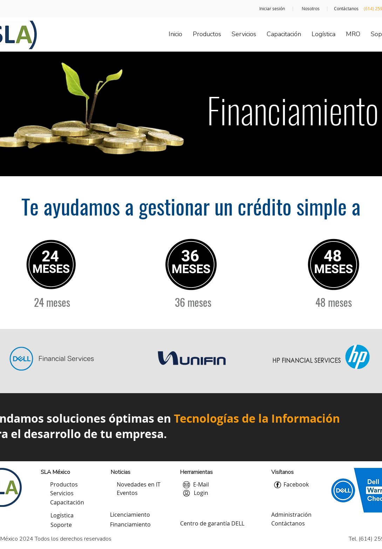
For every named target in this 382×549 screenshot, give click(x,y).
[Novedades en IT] (139, 484)
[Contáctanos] (346, 8)
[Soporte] (61, 525)
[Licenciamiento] (130, 514)
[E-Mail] (201, 484)
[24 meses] (52, 302)
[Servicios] (62, 493)
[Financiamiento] (130, 524)
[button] (201, 493)
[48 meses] (334, 302)
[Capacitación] (67, 502)
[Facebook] (296, 484)
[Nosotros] (310, 8)
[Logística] (62, 515)
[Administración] (291, 514)
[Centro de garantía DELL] (212, 523)
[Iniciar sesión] (272, 9)
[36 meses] (193, 302)
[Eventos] (127, 493)
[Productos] (64, 484)
